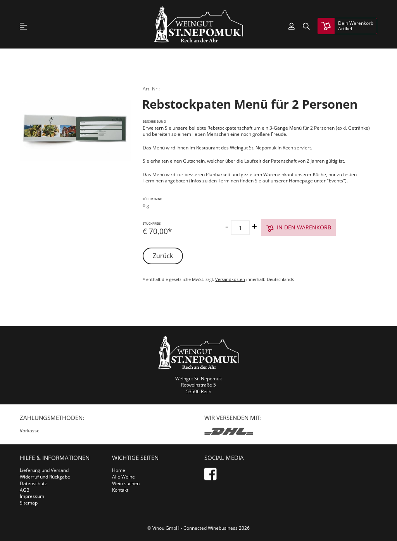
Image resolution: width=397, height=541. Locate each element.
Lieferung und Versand (44, 470)
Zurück (163, 255)
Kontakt (120, 490)
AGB (24, 490)
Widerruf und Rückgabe (45, 476)
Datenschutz (33, 483)
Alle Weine (123, 476)
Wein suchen (126, 483)
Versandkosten (230, 279)
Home (118, 470)
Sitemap (29, 502)
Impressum (32, 496)
